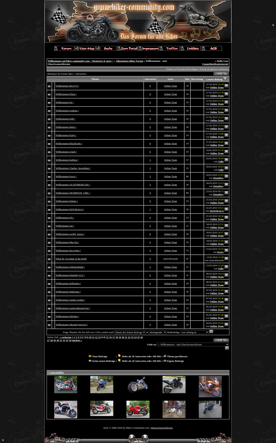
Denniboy (218, 178)
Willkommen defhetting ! (68, 283)
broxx (220, 252)
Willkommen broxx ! (66, 176)
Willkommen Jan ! (65, 225)
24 (135, 337)
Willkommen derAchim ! (68, 250)
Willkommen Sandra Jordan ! (70, 299)
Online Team (170, 85)
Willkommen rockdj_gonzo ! (70, 234)
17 (113, 337)
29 (54, 340)
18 (116, 337)
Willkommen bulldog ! (67, 160)
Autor (170, 79)
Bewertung (197, 79)
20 (123, 337)
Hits (187, 79)
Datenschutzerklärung (162, 427)
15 (107, 337)
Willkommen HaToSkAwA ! (70, 209)
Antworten (150, 79)
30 (57, 340)
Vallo (220, 161)
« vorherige (65, 337)
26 (141, 337)
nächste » (77, 340)
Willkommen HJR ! (65, 118)
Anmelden (208, 64)
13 (99, 337)
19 (119, 337)
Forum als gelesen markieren (214, 69)
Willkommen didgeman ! (68, 291)
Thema (95, 79)
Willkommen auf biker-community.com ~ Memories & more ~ (80, 61)
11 (93, 337)
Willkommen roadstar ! (67, 110)
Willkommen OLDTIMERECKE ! (73, 184)
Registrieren (221, 64)
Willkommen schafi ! (66, 151)
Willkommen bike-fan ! (67, 242)
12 (96, 337)
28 (51, 340)
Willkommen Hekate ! (67, 201)
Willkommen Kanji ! (66, 135)
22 (129, 337)
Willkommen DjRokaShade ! (70, 267)
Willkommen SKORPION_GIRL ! (73, 192)
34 (70, 340)
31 (61, 340)
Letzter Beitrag (214, 79)
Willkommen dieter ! (66, 127)
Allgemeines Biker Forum (129, 61)
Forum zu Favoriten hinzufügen (182, 69)
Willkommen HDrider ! (67, 316)
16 (110, 337)
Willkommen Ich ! (65, 217)
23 (132, 337)
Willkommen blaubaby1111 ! (70, 275)
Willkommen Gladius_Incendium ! (73, 168)
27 (48, 340)
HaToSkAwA (217, 210)
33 (67, 340)
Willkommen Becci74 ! (67, 85)
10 (90, 337)
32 (64, 340)
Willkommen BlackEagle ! (69, 143)
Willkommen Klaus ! (66, 94)
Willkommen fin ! (65, 102)
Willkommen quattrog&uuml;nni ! (73, 308)
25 (138, 337)
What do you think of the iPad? (71, 258)
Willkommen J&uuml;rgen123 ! (72, 324)
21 (126, 337)
